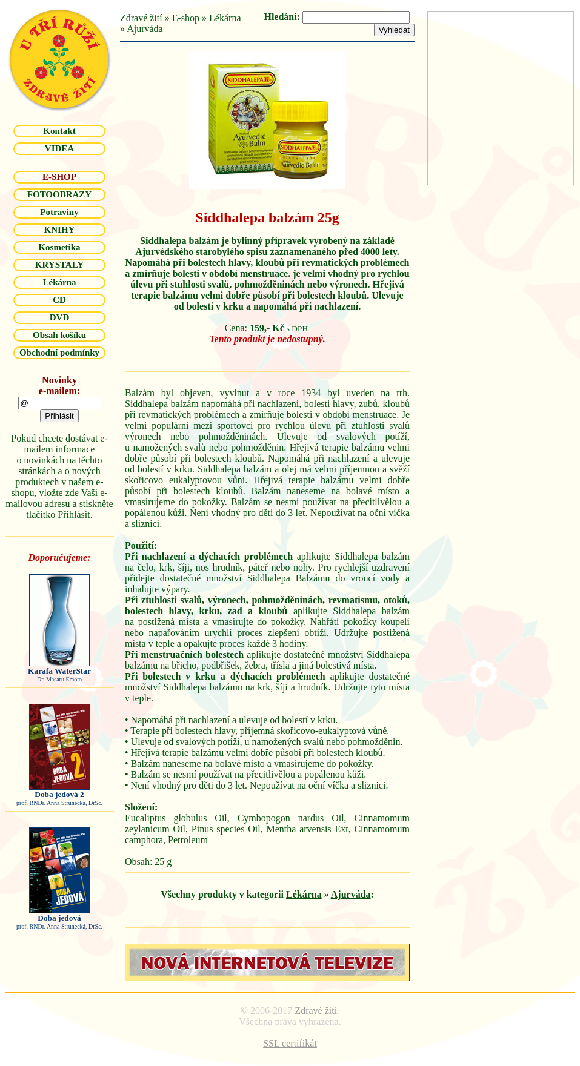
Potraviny (59, 212)
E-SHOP (59, 177)
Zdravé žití (141, 18)
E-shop (185, 18)
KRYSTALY (59, 265)
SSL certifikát (290, 1043)
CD (59, 300)
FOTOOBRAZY (59, 194)
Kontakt (59, 131)
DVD (60, 317)
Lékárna (59, 282)
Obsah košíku (59, 335)
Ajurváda (145, 29)
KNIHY (59, 229)
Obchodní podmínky (59, 352)
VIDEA (59, 148)
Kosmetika (59, 247)
